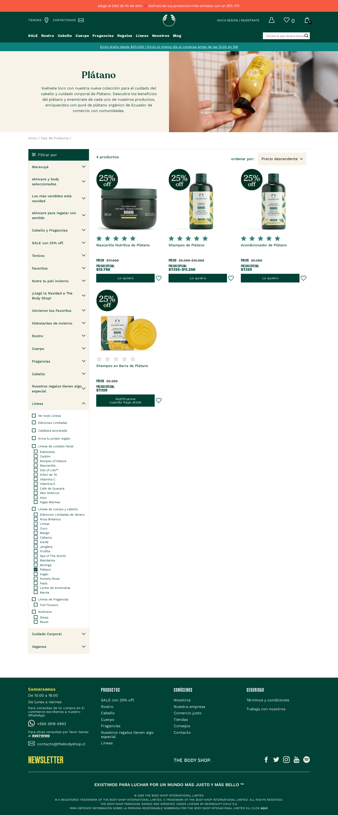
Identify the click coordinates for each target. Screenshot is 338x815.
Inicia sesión (227, 22)
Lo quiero (125, 277)
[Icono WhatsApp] (60, 724)
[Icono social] (266, 761)
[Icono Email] (60, 744)
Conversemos (42, 689)
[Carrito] (307, 22)
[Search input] (292, 37)
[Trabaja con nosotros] (265, 709)
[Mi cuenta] (266, 22)
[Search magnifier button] (306, 37)
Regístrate (250, 22)
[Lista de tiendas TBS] (37, 22)
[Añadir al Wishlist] (158, 277)
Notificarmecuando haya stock (126, 401)
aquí (264, 808)
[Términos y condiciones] (267, 700)
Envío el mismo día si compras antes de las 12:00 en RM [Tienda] (192, 48)
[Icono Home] (169, 21)
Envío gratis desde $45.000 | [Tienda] (123, 48)
